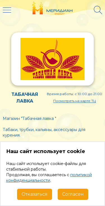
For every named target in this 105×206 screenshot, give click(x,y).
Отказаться (35, 194)
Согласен (73, 194)
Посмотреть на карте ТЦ (74, 101)
